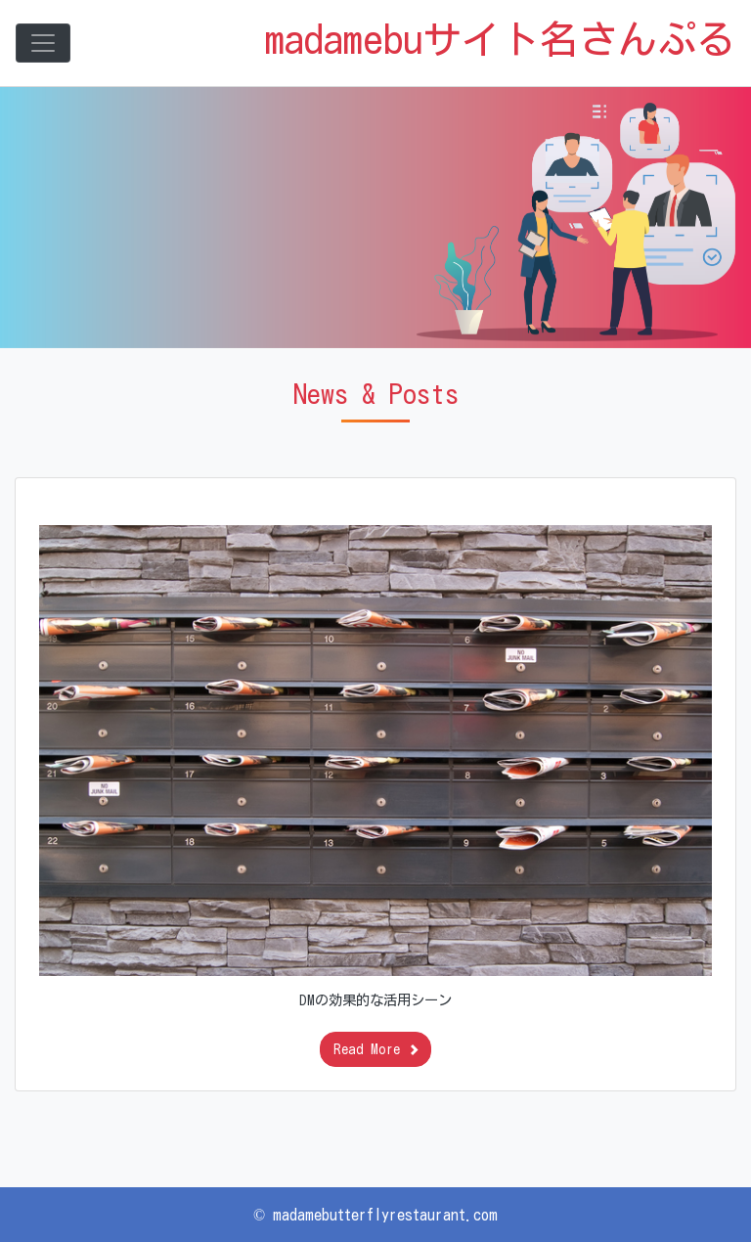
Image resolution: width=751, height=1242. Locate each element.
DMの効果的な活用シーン (375, 1000)
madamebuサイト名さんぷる (500, 39)
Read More (376, 1049)
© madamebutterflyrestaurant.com (375, 1214)
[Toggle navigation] (43, 43)
